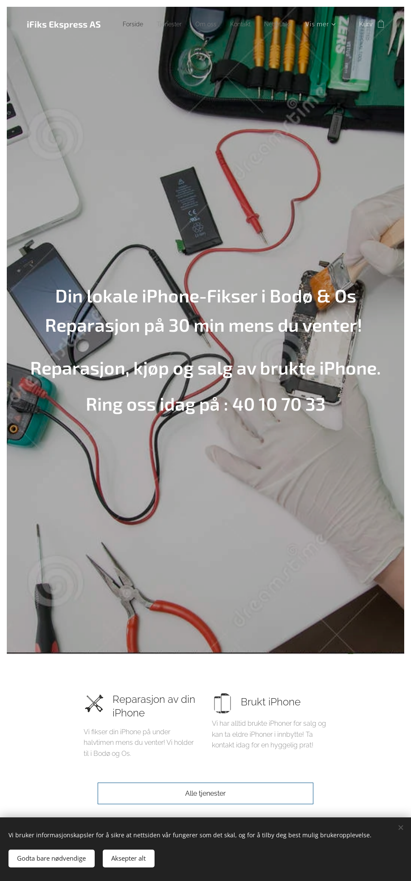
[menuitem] (166, 24)
